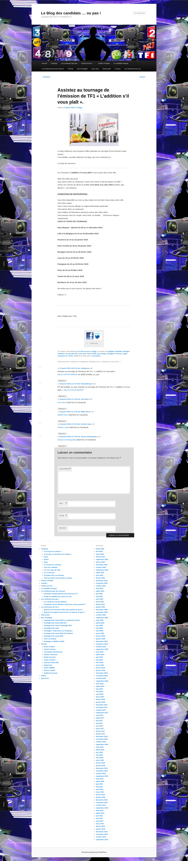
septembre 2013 (102, 839)
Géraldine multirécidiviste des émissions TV (61, 594)
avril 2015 (99, 789)
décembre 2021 (102, 581)
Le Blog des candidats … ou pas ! (71, 13)
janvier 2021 (100, 607)
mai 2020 (99, 628)
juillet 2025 (100, 549)
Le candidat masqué (121, 63)
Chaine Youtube (104, 63)
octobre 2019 (101, 647)
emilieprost (85, 368)
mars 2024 (100, 554)
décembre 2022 (102, 565)
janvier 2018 (100, 702)
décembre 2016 (102, 736)
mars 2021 (100, 602)
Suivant (143, 77)
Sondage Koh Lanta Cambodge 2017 (58, 625)
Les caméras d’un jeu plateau (55, 602)
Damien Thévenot (50, 654)
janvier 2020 (100, 639)
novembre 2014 (102, 802)
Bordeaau (118, 351)
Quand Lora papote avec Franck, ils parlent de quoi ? (64, 612)
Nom (63, 503)
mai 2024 (99, 551)
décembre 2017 (102, 705)
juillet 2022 (100, 572)
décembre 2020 (102, 610)
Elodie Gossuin (50, 657)
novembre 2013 (102, 834)
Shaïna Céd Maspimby (89, 437)
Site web (62, 528)
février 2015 (100, 795)
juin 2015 (99, 784)
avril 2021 (99, 599)
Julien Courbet (49, 660)
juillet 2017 (100, 718)
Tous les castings (50, 567)
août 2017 (99, 715)
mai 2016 (99, 755)
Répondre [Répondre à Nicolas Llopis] (62, 434)
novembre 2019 (102, 644)
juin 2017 (99, 721)
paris (84, 354)
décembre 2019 (102, 641)
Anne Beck (85, 399)
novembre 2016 (102, 739)
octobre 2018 (101, 678)
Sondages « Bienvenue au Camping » (58, 631)
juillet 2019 (100, 654)
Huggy (79, 107)
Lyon (80, 354)
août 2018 (99, 684)
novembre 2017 (102, 707)
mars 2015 (100, 792)
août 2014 (99, 810)
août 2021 (99, 588)
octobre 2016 (101, 742)
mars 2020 (100, 633)
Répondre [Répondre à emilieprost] (62, 381)
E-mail (63, 515)
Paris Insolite (91, 354)
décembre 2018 (102, 673)
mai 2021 (99, 596)
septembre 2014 (102, 808)
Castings (54, 63)
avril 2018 (99, 694)
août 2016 (99, 747)
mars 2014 (100, 824)
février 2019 (100, 668)
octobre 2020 (101, 615)
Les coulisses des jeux (69, 63)
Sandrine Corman (50, 673)
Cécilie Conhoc (50, 649)
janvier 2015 (100, 797)
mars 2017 (100, 729)
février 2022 (100, 578)
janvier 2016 (100, 766)
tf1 (67, 356)
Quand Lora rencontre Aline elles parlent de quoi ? (63, 610)
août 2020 (99, 620)
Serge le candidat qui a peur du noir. (58, 596)
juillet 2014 (100, 813)
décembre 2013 (102, 832)
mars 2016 (100, 760)
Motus (46, 559)
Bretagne (126, 351)
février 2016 (100, 763)
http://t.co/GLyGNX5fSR (74, 390)
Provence (118, 354)
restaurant (61, 356)
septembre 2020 (102, 618)
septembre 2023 (102, 559)
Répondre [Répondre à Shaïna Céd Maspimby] (62, 446)
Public (43, 676)
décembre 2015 (102, 768)
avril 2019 (99, 662)
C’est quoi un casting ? (53, 565)
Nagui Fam (48, 665)
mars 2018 (100, 697)
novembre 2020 (102, 612)
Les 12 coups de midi (52, 570)
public (125, 354)
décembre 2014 (102, 800)
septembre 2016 (102, 744)
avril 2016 (99, 758)
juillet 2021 (100, 591)
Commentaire (65, 469)
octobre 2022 (101, 567)
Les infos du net (83, 351)
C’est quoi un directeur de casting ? (58, 554)
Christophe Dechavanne (53, 652)
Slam (46, 562)
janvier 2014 (100, 829)
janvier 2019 (100, 670)
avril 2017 (99, 726)
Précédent (45, 77)
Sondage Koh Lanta (51, 628)
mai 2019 (99, 660)
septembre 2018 (102, 681)
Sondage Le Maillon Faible (54, 641)
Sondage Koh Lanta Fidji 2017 (55, 623)
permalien (96, 356)
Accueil (44, 63)
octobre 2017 (101, 710)
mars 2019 (100, 665)
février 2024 (100, 557)
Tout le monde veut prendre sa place (58, 578)
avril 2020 (99, 631)
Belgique (111, 351)
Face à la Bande (50, 639)
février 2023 (100, 562)
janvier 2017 (100, 734)
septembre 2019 (102, 649)
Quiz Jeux (95, 69)
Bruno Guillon (49, 647)
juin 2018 (99, 689)
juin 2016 (99, 752)
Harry (46, 557)
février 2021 (100, 604)
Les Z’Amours (49, 572)
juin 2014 (99, 816)
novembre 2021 (102, 583)
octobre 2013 (101, 837)
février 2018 (100, 699)
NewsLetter (107, 69)
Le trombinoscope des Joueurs (53, 69)
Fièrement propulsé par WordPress (94, 852)
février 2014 (100, 826)
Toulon (70, 356)
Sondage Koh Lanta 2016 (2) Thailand (58, 633)
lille (76, 354)
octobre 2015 (101, 773)
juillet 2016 (100, 750)
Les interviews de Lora (132, 69)
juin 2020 (99, 625)
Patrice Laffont (49, 670)
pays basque (101, 354)
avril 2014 (99, 821)
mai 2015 (99, 787)
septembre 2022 (102, 570)
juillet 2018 (100, 686)
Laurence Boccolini (51, 662)
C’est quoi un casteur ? (53, 551)
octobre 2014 (101, 805)
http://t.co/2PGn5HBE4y (67, 374)
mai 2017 (99, 723)
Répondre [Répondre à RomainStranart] (62, 396)
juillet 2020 (100, 623)
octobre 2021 (101, 586)
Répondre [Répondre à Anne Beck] (62, 409)
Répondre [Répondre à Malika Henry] (62, 421)
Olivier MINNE (49, 668)
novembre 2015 (102, 771)
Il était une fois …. (87, 63)
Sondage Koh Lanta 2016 (53, 636)
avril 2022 (99, 575)
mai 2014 (99, 818)
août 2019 (99, 652)
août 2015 (99, 779)
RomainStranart (86, 384)
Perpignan (111, 354)
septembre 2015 (102, 776)
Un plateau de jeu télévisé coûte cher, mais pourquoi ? (65, 604)
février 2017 (100, 731)
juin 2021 (99, 594)
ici (65, 295)
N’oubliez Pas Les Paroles (54, 575)
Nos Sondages (82, 69)
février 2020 (100, 636)
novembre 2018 (102, 676)
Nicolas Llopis (86, 424)
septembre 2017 (102, 713)
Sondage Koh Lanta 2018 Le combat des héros (62, 620)
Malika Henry (85, 412)
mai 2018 (99, 691)
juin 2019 (99, 657)
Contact (117, 69)
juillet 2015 (100, 781)
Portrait (70, 69)
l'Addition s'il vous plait (66, 354)
